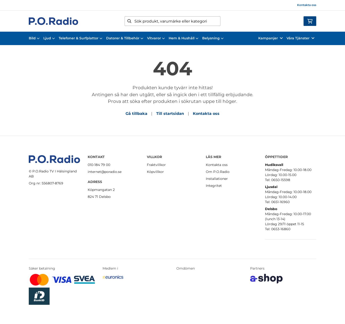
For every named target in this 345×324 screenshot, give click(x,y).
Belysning (213, 38)
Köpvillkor (155, 172)
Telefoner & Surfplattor (80, 38)
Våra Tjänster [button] (300, 38)
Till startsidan (170, 113)
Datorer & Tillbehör (124, 38)
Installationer (217, 179)
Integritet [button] (214, 185)
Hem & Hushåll (183, 38)
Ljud (49, 38)
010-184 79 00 (99, 165)
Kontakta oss (306, 5)
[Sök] (172, 21)
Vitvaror (156, 38)
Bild (34, 38)
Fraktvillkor (156, 165)
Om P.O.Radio (218, 172)
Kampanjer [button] (270, 38)
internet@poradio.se (104, 172)
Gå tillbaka (136, 113)
